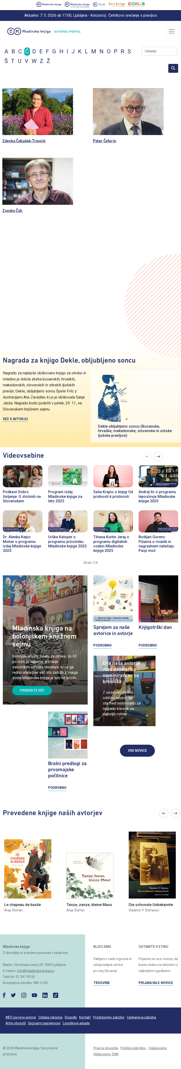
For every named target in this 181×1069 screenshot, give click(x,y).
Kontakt (85, 1017)
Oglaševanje (157, 1048)
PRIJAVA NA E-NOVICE (156, 983)
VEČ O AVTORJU (15, 419)
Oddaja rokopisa (50, 1017)
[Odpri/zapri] (171, 31)
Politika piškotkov (133, 1048)
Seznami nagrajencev (44, 1023)
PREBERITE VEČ (32, 690)
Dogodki (71, 1017)
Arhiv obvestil (16, 1023)
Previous (164, 813)
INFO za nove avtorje (21, 1017)
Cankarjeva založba (141, 1017)
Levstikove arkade (76, 1023)
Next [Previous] (158, 456)
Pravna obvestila (105, 1048)
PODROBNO (57, 788)
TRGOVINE (101, 983)
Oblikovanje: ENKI (106, 1054)
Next (175, 813)
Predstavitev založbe (108, 1017)
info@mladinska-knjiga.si (35, 971)
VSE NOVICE (137, 750)
